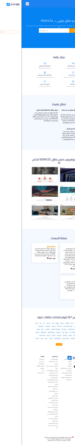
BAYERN (22, 332)
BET (57, 335)
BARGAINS (29, 332)
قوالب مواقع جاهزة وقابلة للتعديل (45, 374)
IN (22, 323)
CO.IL (15, 323)
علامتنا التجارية (19, 373)
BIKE (48, 335)
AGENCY (19, 326)
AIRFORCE (61, 329)
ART (21, 329)
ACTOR (38, 326)
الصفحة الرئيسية (46, 359)
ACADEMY (56, 326)
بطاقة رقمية (33, 396)
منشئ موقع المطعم (31, 412)
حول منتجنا (20, 359)
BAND (37, 332)
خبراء (21, 370)
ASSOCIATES (61, 332)
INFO (40, 323)
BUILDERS (44, 338)
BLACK (37, 335)
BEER (16, 332)
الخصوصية (43, 440)
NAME (46, 323)
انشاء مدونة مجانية (31, 402)
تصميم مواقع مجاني (31, 423)
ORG (54, 323)
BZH (24, 338)
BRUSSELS (52, 338)
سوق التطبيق (45, 377)
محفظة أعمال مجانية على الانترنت (31, 387)
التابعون (21, 368)
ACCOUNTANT (46, 326)
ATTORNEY (51, 332)
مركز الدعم (20, 361)
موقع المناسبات (32, 377)
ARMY (26, 329)
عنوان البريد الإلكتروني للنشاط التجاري (31, 399)
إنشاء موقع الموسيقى (30, 380)
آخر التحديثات (47, 380)
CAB (20, 338)
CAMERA (62, 341)
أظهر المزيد (37, 344)
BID (53, 335)
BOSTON (21, 335)
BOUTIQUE (61, 338)
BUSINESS (36, 338)
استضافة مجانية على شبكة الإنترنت (31, 419)
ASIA (16, 329)
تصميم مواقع (33, 359)
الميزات (48, 364)
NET (59, 323)
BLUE (27, 335)
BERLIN (62, 335)
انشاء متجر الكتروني (31, 361)
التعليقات (48, 366)
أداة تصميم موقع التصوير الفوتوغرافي (31, 374)
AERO (32, 326)
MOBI (36, 323)
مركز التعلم (20, 364)
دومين (34, 364)
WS (31, 323)
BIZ (50, 323)
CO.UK (27, 323)
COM (63, 323)
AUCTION (43, 332)
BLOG (32, 335)
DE (19, 323)
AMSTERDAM (34, 329)
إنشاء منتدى (33, 405)
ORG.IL (63, 326)
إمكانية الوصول (29, 440)
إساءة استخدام (36, 440)
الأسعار (48, 361)
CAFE (15, 338)
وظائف (19, 366)
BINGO (43, 335)
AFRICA (26, 326)
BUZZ (29, 338)
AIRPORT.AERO (52, 329)
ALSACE (42, 329)
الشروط (47, 440)
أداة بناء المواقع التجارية (30, 370)
